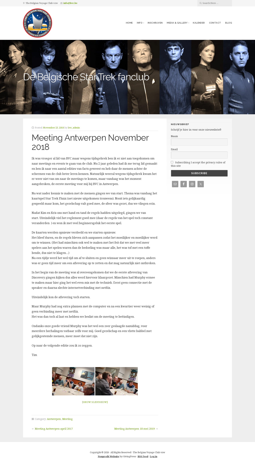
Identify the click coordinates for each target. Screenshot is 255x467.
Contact (215, 22)
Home (129, 22)
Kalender (199, 22)
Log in (153, 456)
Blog (228, 22)
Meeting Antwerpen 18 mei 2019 (134, 428)
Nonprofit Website (108, 456)
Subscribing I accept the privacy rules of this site (198, 164)
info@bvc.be (70, 3)
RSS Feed (143, 456)
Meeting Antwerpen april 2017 (54, 428)
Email (174, 149)
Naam (174, 136)
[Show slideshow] (95, 402)
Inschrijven (155, 22)
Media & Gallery (177, 22)
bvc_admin (74, 127)
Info (139, 22)
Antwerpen (54, 419)
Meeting (67, 419)
